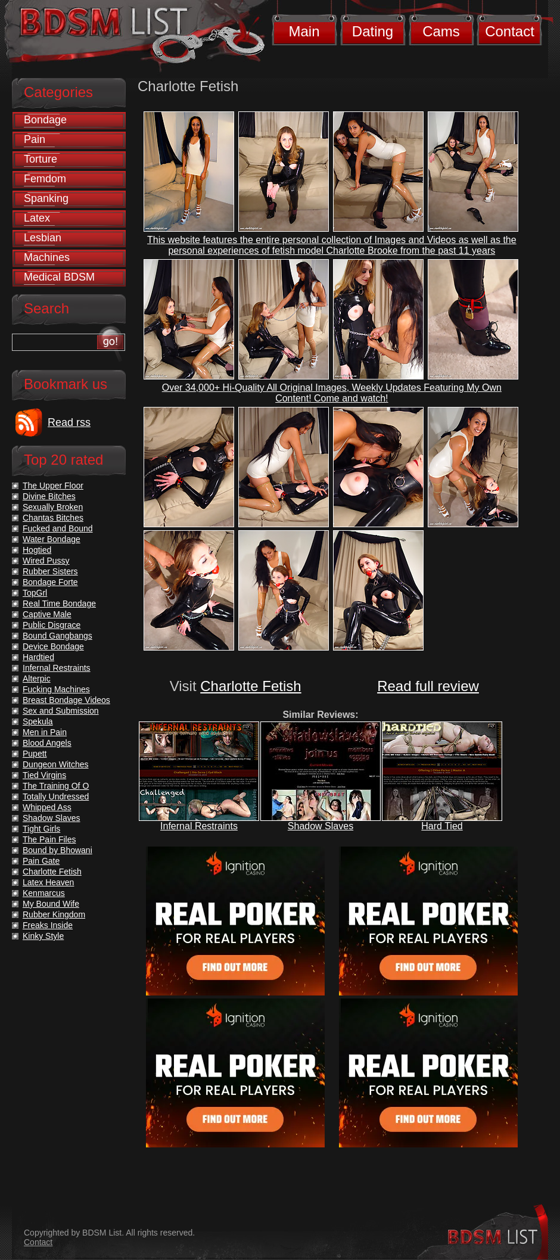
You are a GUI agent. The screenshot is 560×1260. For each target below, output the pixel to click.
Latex (37, 218)
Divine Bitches (49, 496)
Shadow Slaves (320, 826)
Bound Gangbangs (57, 635)
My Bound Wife (51, 904)
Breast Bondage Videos (66, 700)
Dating (372, 31)
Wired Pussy (46, 560)
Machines (47, 257)
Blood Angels (47, 743)
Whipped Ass (47, 807)
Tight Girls (41, 828)
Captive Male (47, 614)
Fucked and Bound (58, 528)
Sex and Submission (61, 710)
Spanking (46, 198)
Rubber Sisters (50, 571)
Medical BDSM (59, 277)
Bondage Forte (50, 582)
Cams (441, 31)
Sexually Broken (53, 507)
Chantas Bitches (53, 517)
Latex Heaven (48, 882)
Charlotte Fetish (250, 686)
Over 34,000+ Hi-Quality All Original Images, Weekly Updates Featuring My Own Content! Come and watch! (332, 392)
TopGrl (35, 593)
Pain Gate (41, 861)
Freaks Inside (48, 925)
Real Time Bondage (59, 603)
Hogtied (37, 550)
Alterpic (37, 678)
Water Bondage (51, 539)
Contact (509, 31)
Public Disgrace (51, 625)
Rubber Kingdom (54, 914)
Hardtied (38, 657)
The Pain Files (49, 839)
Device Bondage (53, 646)
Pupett (34, 753)
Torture (40, 159)
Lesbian (42, 238)
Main (303, 31)
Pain (34, 139)
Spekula (38, 721)
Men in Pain (45, 732)
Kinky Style (43, 936)
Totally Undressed (56, 796)
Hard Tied (441, 826)
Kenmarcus (44, 893)
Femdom (45, 179)
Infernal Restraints (199, 826)
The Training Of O (56, 786)
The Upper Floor (53, 485)
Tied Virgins (44, 775)
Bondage (45, 120)
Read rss (69, 422)
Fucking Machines (56, 689)
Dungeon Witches (56, 764)
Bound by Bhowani (57, 850)
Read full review (428, 686)
